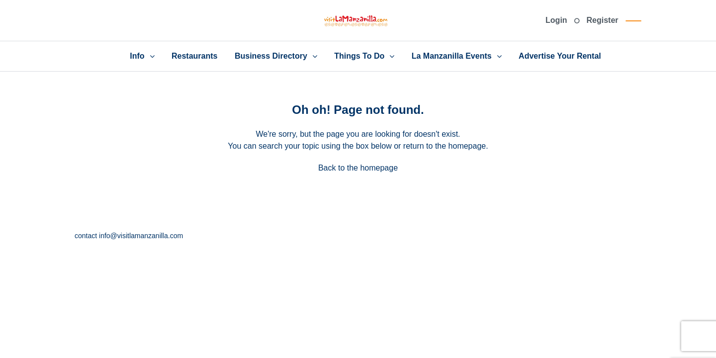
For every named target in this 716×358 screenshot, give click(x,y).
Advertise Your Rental (560, 56)
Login (556, 20)
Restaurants (194, 56)
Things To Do (359, 56)
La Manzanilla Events (452, 56)
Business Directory (271, 56)
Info (137, 56)
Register (603, 20)
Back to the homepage (358, 168)
